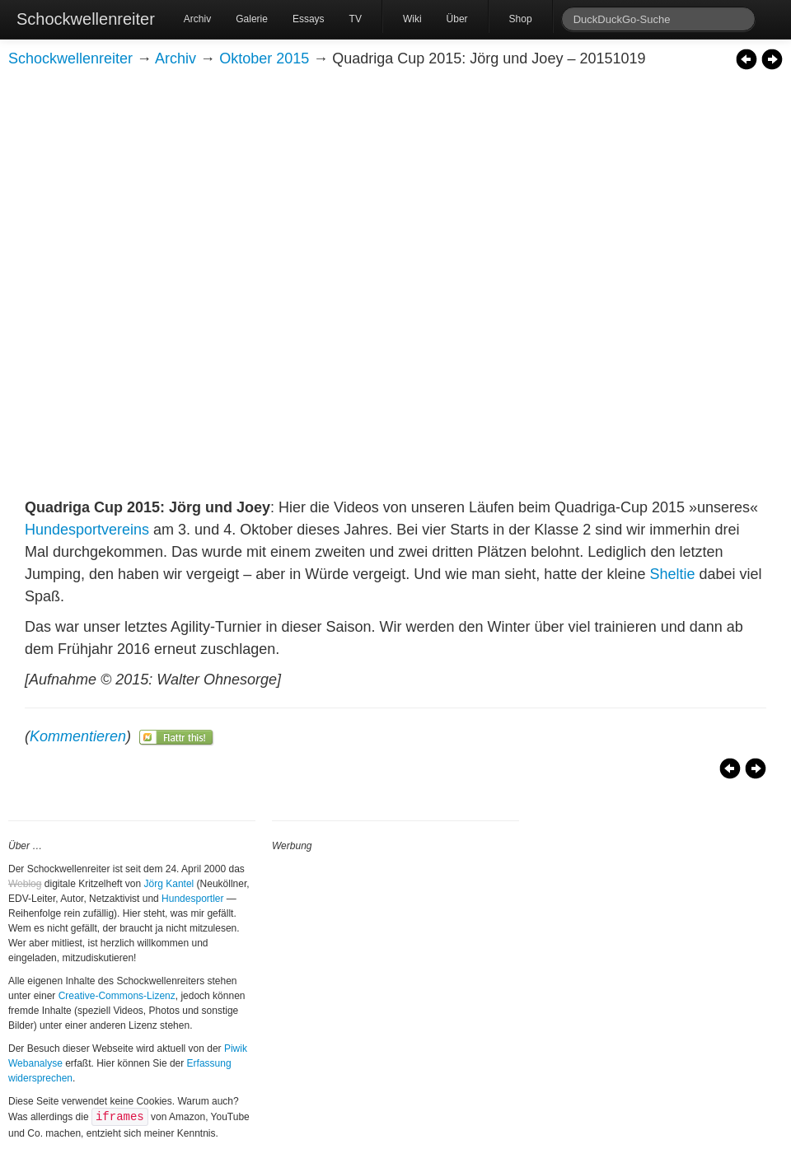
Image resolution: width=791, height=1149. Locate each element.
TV (355, 19)
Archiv (197, 19)
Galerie (252, 19)
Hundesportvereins (87, 529)
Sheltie (672, 574)
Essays (309, 19)
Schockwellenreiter (85, 19)
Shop (520, 19)
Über (457, 19)
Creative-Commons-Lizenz (117, 996)
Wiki (412, 19)
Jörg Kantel (169, 884)
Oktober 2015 (264, 58)
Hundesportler (192, 898)
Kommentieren (78, 736)
